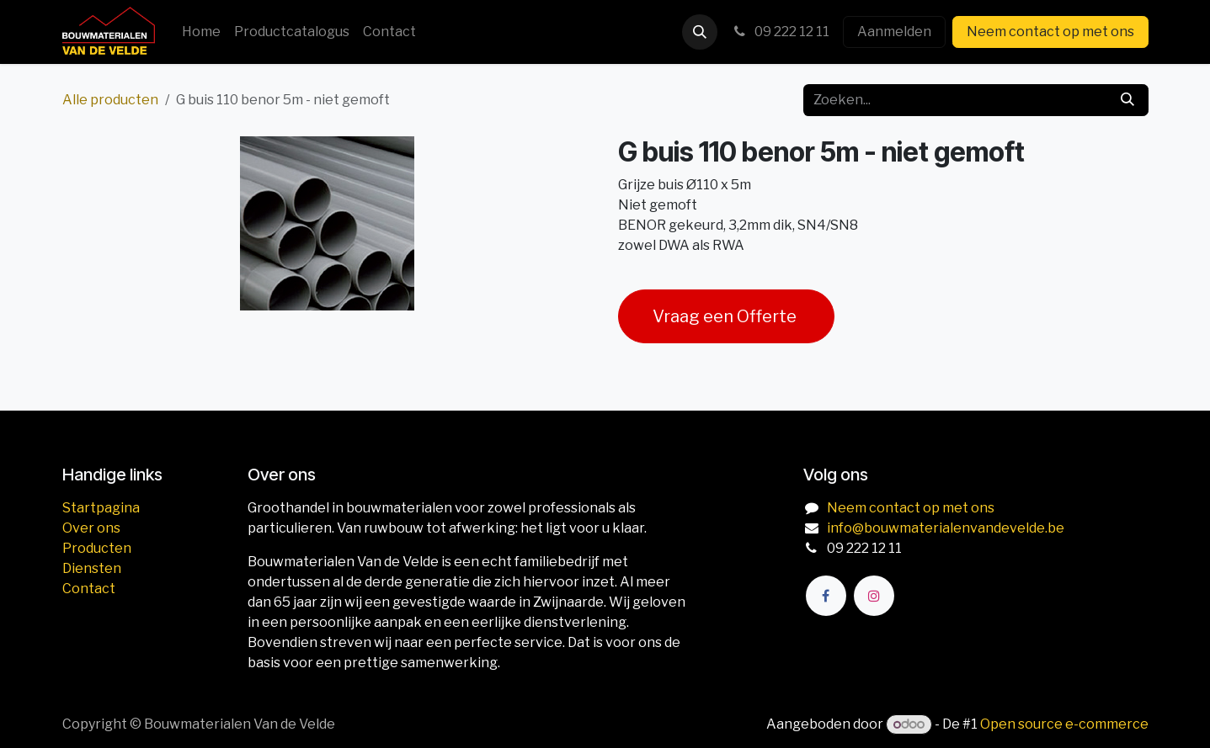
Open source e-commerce (1064, 724)
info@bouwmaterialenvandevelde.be (945, 528)
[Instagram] (874, 596)
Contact (88, 589)
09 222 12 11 (780, 32)
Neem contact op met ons (1050, 32)
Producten (96, 548)
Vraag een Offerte (726, 316)
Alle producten (110, 100)
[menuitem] (201, 32)
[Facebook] (826, 596)
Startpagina (101, 508)
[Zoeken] (1127, 100)
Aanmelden (894, 32)
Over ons (91, 528)
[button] (699, 32)
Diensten (91, 568)
